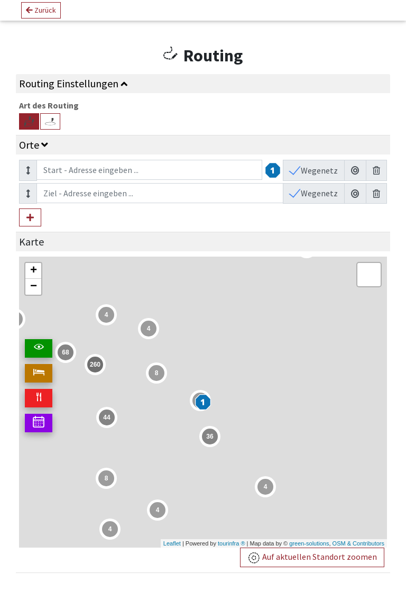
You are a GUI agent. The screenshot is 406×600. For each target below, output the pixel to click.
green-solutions (309, 543)
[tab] (203, 83)
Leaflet (172, 543)
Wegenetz (318, 170)
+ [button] (33, 271)
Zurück (41, 14)
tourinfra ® (231, 543)
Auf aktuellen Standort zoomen (312, 558)
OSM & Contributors (358, 543)
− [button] (33, 287)
